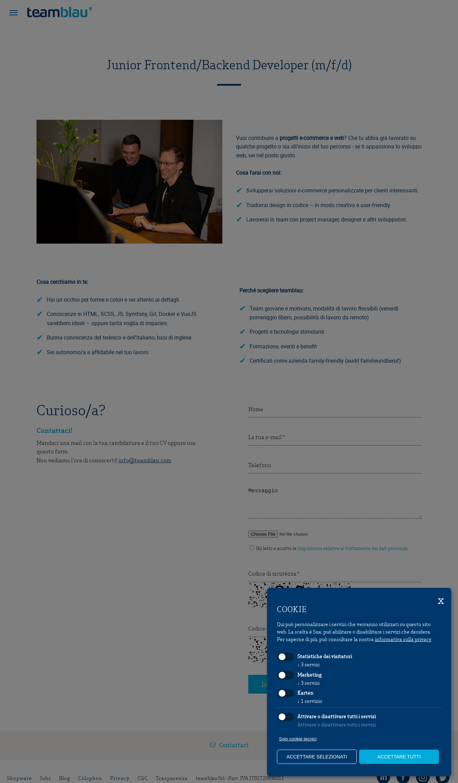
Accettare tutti (398, 756)
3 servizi (308, 664)
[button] (13, 13)
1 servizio (309, 700)
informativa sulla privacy (403, 639)
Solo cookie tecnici (297, 738)
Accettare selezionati (316, 756)
